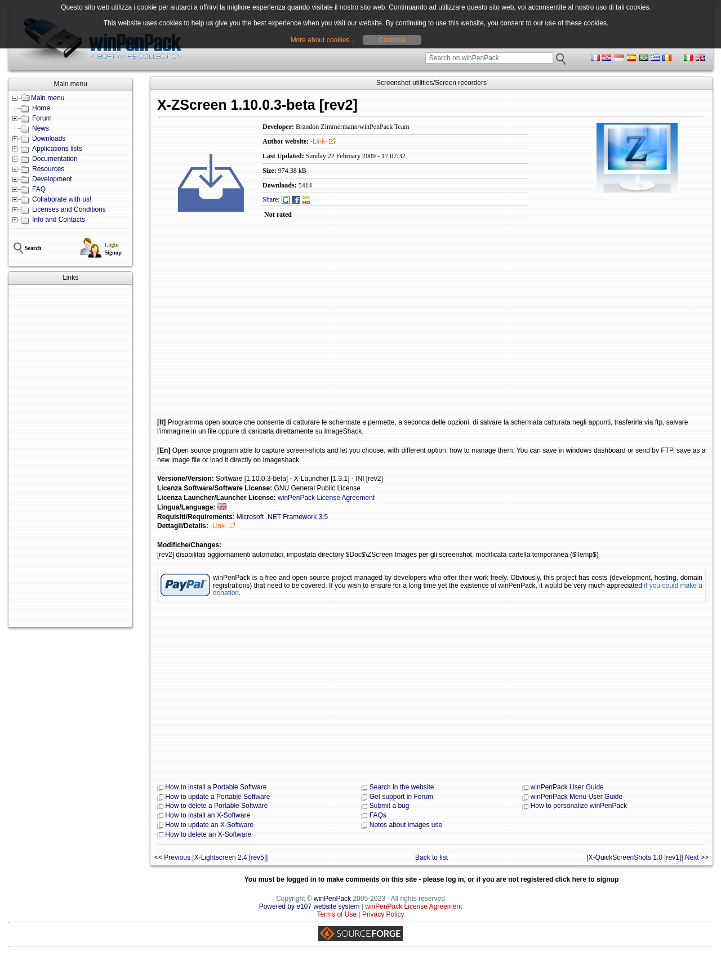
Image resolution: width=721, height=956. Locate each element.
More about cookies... (323, 40)
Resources (48, 169)
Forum (42, 118)
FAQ (39, 189)
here (579, 879)
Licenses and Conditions (69, 209)
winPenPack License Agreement (326, 498)
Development (52, 179)
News (40, 128)
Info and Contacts (58, 220)
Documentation (55, 159)
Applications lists (57, 149)
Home (41, 108)
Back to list (431, 857)
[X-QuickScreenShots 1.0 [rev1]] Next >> (647, 857)
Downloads (48, 138)
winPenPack (332, 899)
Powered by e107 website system (309, 906)
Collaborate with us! (61, 199)
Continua (392, 40)
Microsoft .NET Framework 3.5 (282, 517)
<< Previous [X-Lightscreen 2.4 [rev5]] (211, 857)
